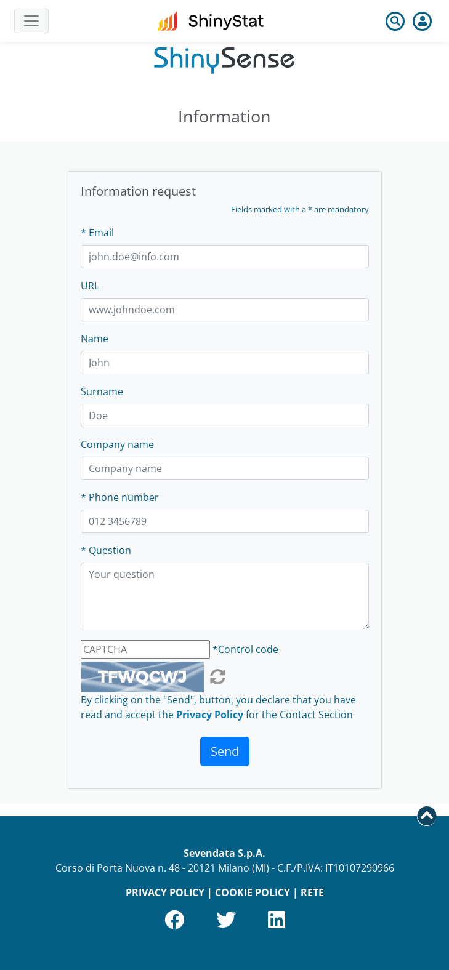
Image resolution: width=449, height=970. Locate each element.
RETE (312, 892)
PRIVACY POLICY (165, 892)
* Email (97, 232)
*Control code (245, 649)
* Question (106, 550)
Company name (117, 444)
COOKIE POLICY (252, 892)
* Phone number (120, 497)
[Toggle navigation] (31, 21)
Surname (102, 391)
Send (225, 751)
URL (90, 285)
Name (94, 338)
